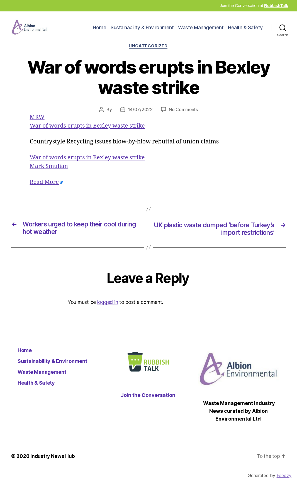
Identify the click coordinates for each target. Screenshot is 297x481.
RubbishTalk (276, 5)
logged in (107, 311)
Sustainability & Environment (142, 32)
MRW (37, 125)
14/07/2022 (140, 118)
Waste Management (200, 32)
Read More (45, 190)
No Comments (183, 118)
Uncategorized (148, 54)
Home (99, 32)
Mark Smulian (49, 175)
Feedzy (284, 475)
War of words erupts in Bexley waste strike (89, 134)
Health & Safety (245, 32)
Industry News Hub (53, 465)
